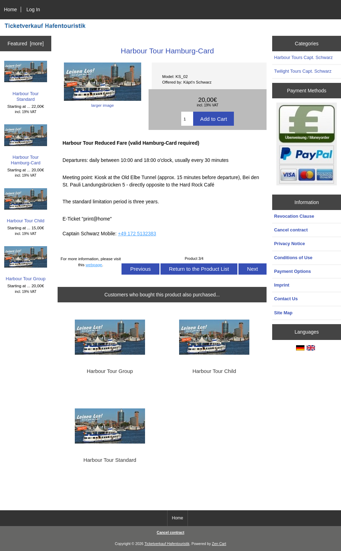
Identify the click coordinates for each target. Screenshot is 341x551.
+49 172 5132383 (137, 233)
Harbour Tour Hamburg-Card (25, 144)
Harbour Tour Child (25, 206)
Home (10, 9)
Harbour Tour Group (25, 264)
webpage (94, 264)
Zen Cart (219, 544)
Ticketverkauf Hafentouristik (166, 544)
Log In (33, 9)
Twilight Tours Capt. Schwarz (302, 71)
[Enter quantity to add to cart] (187, 119)
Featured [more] (26, 43)
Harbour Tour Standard (25, 81)
